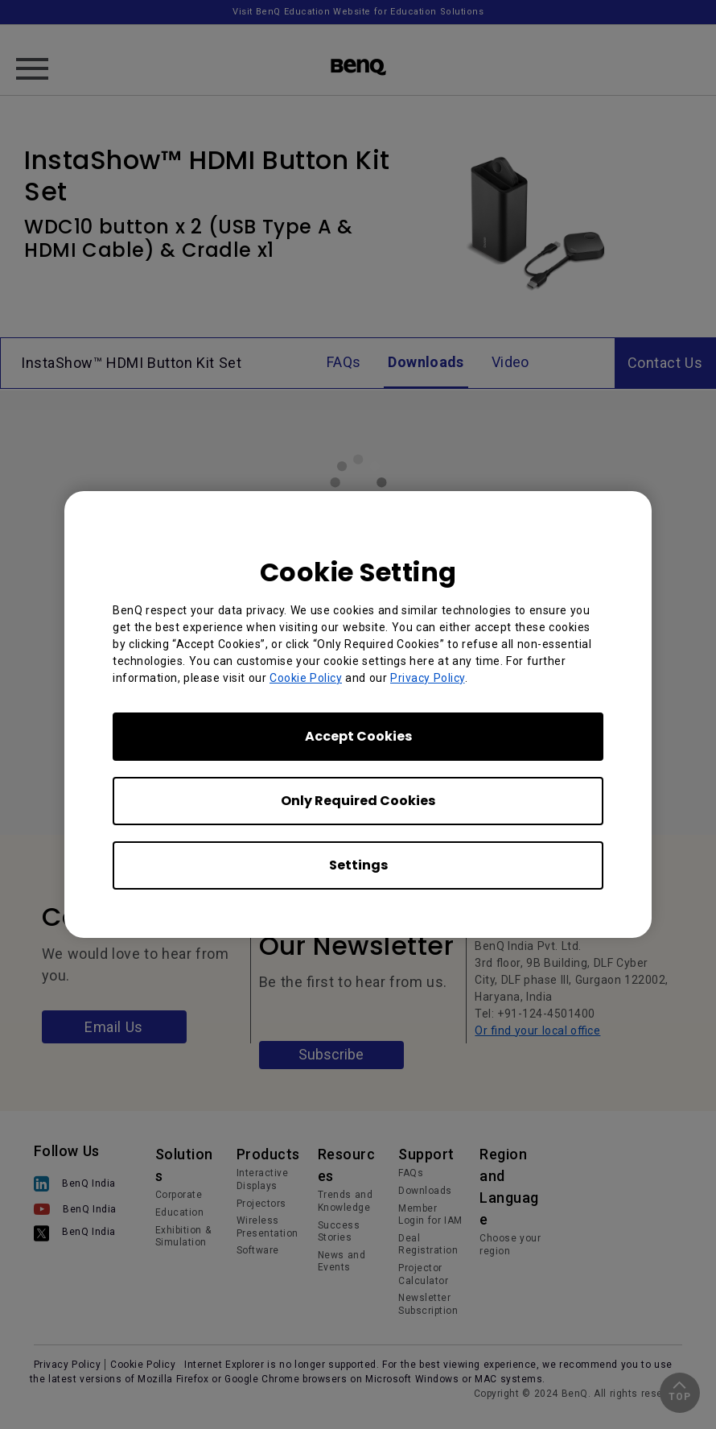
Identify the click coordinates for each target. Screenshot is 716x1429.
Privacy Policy (427, 677)
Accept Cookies (358, 736)
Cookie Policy (306, 677)
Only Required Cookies (358, 800)
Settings (358, 865)
